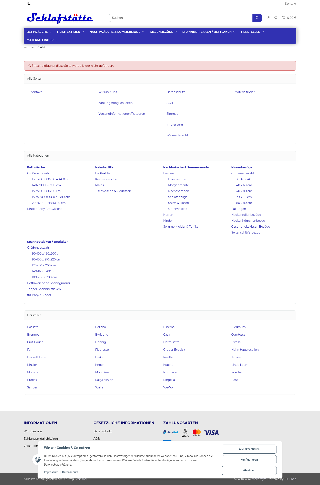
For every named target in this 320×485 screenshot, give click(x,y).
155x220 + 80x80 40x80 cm (51, 197)
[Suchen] (181, 18)
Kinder (168, 220)
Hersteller (250, 32)
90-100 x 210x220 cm (46, 259)
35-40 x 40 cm (246, 179)
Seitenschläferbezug (246, 232)
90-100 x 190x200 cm (46, 253)
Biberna (169, 327)
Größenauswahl (38, 173)
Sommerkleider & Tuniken (181, 226)
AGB (170, 103)
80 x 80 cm (244, 203)
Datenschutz (70, 472)
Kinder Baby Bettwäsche (44, 209)
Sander (32, 387)
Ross (234, 380)
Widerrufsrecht (177, 135)
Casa (166, 334)
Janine (236, 357)
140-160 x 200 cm (44, 271)
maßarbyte (259, 479)
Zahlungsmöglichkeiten (116, 103)
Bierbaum (238, 327)
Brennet (33, 334)
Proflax (32, 380)
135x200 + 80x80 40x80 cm (51, 179)
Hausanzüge (177, 179)
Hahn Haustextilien (245, 350)
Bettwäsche (37, 32)
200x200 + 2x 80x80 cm (49, 203)
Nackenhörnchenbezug (248, 220)
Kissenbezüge (161, 32)
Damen (168, 173)
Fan (29, 350)
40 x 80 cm (244, 191)
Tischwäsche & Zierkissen (113, 191)
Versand (81, 479)
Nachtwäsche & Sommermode (115, 32)
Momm (32, 372)
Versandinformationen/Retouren (122, 114)
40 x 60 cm (244, 185)
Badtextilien (103, 173)
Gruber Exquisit (174, 350)
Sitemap (173, 114)
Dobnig (100, 342)
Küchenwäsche (106, 179)
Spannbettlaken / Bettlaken (207, 32)
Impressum (51, 472)
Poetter (236, 372)
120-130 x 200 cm (44, 265)
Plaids (99, 185)
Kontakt (290, 4)
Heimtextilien (68, 32)
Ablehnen (249, 470)
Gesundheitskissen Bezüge (250, 226)
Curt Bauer (35, 342)
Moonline (102, 372)
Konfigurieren (249, 460)
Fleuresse (102, 350)
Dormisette (171, 342)
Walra (99, 387)
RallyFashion (104, 380)
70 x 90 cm (244, 197)
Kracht (168, 365)
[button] (268, 17)
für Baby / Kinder (39, 295)
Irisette (168, 357)
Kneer (99, 365)
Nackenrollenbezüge (246, 215)
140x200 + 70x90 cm (46, 185)
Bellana (100, 327)
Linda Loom (239, 365)
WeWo (168, 387)
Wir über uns (108, 92)
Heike (99, 357)
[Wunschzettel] (276, 17)
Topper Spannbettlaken (44, 289)
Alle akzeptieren (249, 449)
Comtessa (238, 334)
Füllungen (238, 209)
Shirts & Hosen (178, 203)
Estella (236, 342)
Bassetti (33, 327)
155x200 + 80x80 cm (46, 191)
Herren (168, 215)
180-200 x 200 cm (44, 277)
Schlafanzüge (178, 197)
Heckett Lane (36, 357)
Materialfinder (40, 40)
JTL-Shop (290, 479)
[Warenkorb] (288, 17)
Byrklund (101, 334)
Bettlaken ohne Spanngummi (48, 283)
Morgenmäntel (179, 185)
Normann (170, 372)
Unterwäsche (177, 209)
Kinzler (32, 365)
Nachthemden (178, 191)
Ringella (169, 380)
